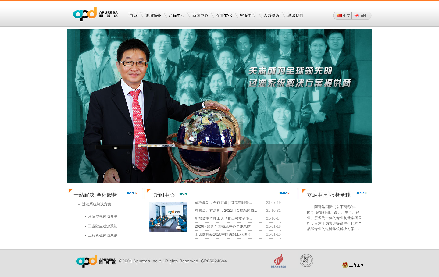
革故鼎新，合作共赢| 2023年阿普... (221, 203)
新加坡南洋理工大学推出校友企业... (222, 218)
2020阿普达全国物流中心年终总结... (222, 226)
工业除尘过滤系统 (101, 226)
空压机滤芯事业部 (113, 145)
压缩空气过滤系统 (101, 217)
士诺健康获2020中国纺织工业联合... (222, 234)
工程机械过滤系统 (101, 235)
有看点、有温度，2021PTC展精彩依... (224, 210)
